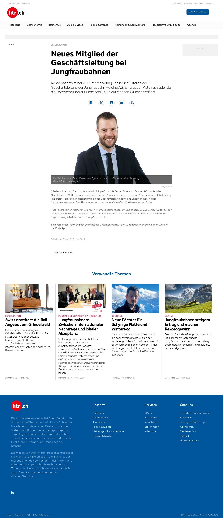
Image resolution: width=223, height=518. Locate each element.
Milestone (150, 431)
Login (174, 3)
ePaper (180, 3)
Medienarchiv (210, 3)
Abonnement (199, 3)
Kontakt (184, 436)
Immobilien (26, 3)
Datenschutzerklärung (41, 515)
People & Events (99, 25)
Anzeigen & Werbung (192, 422)
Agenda (191, 25)
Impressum (19, 515)
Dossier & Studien (103, 436)
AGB (28, 515)
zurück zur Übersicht (63, 253)
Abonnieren (187, 427)
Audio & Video (75, 25)
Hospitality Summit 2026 (166, 25)
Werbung (11, 3)
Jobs (18, 3)
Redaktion (186, 418)
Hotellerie (14, 25)
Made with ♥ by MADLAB (209, 515)
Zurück (12, 45)
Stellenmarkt (152, 427)
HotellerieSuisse (189, 441)
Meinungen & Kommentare (130, 25)
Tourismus (55, 25)
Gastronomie (34, 25)
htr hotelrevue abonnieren (195, 413)
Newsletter (188, 3)
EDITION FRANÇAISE (197, 12)
